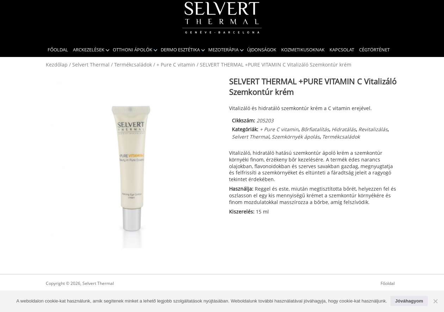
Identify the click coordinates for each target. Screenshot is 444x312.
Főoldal (58, 49)
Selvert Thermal (91, 64)
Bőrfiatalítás (315, 129)
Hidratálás (344, 129)
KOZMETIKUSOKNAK (303, 49)
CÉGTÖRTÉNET (374, 49)
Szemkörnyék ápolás (296, 136)
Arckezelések (88, 49)
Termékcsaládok (133, 64)
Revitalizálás (373, 129)
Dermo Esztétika (180, 49)
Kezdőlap (57, 64)
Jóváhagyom (409, 301)
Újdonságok (261, 49)
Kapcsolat (341, 49)
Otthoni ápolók (132, 49)
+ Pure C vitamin (175, 64)
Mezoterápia (223, 49)
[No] (435, 301)
